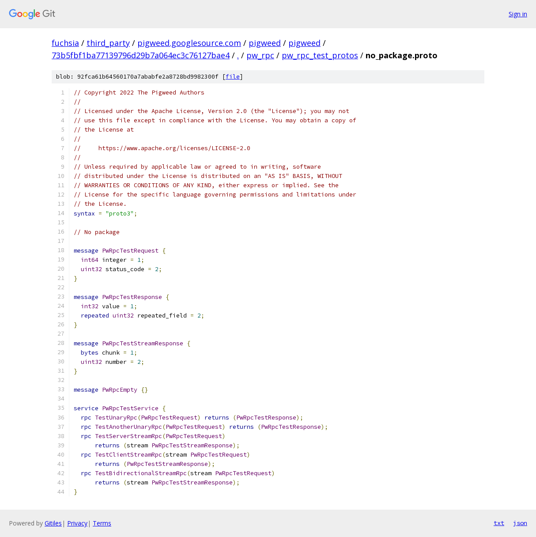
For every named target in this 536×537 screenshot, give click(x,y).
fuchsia (65, 43)
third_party (108, 43)
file (233, 76)
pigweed (265, 43)
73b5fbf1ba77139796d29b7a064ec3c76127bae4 (141, 55)
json (520, 523)
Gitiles (53, 523)
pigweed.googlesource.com (189, 43)
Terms (102, 523)
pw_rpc (260, 55)
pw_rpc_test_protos (320, 55)
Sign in (518, 14)
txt (499, 523)
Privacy (77, 523)
